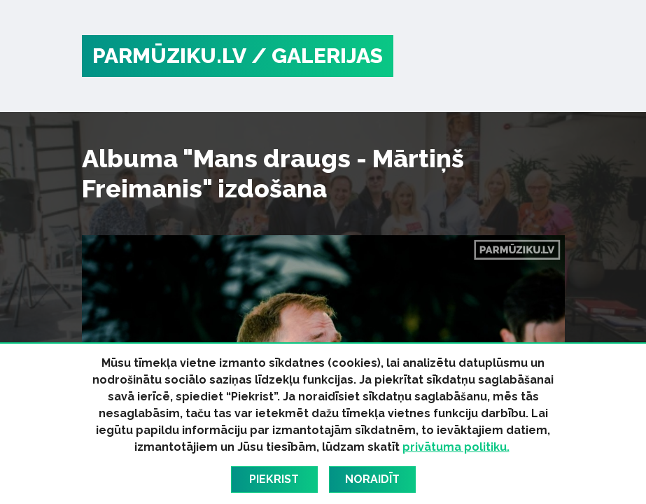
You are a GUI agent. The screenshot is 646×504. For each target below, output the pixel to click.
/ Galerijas (317, 55)
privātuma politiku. (456, 447)
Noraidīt (372, 479)
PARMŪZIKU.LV (169, 55)
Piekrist (274, 479)
